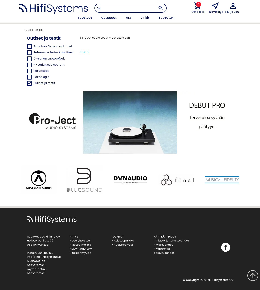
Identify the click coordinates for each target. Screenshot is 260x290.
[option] (38, 180)
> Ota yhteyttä (79, 240)
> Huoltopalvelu (122, 245)
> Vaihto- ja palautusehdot (164, 251)
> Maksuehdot (163, 245)
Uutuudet (109, 17)
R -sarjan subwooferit (49, 65)
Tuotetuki (166, 17)
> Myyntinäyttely (80, 249)
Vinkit (145, 17)
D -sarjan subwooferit (49, 58)
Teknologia (41, 77)
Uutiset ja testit (44, 83)
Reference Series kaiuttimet (53, 52)
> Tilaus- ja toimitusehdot (171, 240)
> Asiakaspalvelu (123, 240)
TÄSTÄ (84, 51)
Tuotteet (85, 17)
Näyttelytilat (218, 12)
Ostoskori (197, 12)
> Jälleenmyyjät (80, 253)
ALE (129, 17)
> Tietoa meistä (80, 245)
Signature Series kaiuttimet (52, 46)
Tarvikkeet (41, 71)
